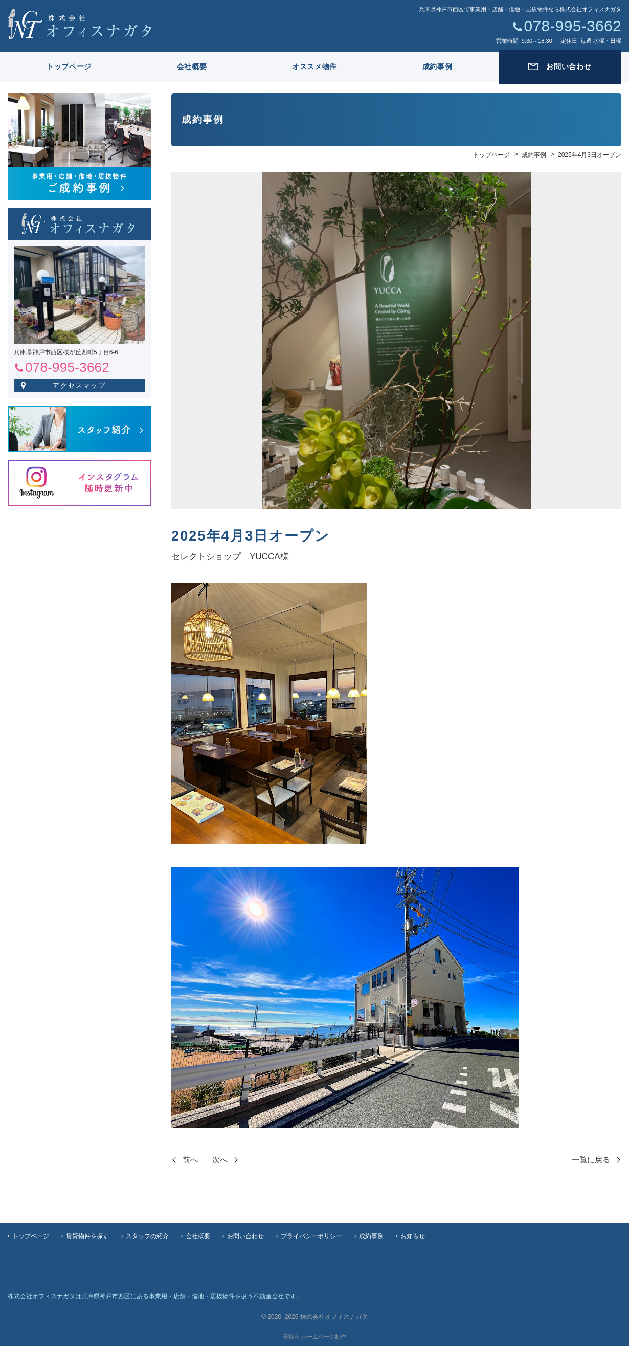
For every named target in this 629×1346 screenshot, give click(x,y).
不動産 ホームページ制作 (314, 1337)
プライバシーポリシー (311, 1236)
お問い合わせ (245, 1236)
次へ (220, 1159)
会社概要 (192, 66)
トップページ (69, 66)
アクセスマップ (79, 385)
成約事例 (437, 66)
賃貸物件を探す (87, 1236)
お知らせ (412, 1236)
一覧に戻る (591, 1159)
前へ (190, 1159)
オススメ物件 (314, 66)
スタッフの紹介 (147, 1236)
